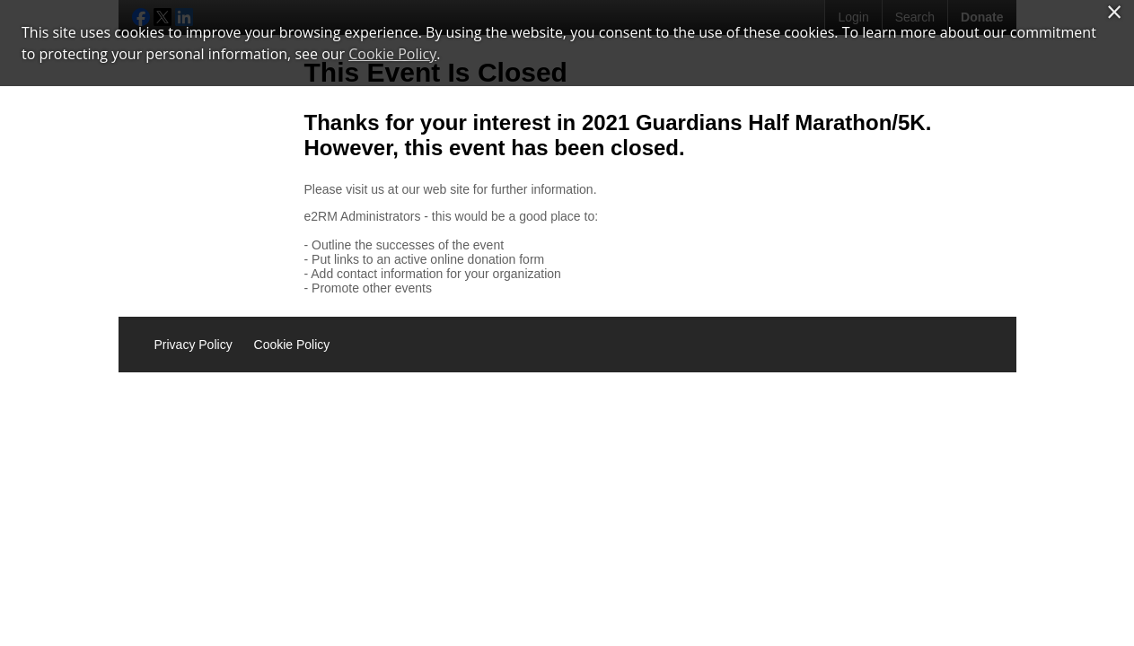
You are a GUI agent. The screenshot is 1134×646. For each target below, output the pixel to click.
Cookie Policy (292, 344)
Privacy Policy (193, 344)
